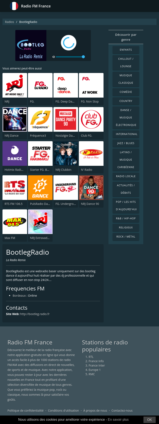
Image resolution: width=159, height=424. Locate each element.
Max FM (10, 238)
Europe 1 (95, 370)
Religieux (126, 227)
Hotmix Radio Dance (18, 170)
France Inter (97, 365)
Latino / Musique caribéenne (125, 159)
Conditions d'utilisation (63, 410)
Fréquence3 (38, 135)
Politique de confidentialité (25, 410)
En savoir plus (118, 419)
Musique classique (125, 79)
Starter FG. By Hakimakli (46, 170)
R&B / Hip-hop (126, 218)
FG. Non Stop (90, 101)
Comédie (126, 92)
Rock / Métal (125, 236)
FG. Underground (67, 204)
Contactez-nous (122, 410)
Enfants (126, 49)
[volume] (70, 56)
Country (125, 101)
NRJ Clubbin (63, 170)
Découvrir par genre (126, 37)
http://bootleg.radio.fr (34, 314)
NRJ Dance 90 (90, 204)
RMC (92, 374)
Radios (9, 22)
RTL (91, 357)
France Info (96, 361)
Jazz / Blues (126, 143)
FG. (32, 101)
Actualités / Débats (126, 189)
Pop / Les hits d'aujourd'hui (126, 205)
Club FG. (86, 135)
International (126, 134)
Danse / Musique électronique (126, 117)
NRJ (7, 101)
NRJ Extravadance (42, 238)
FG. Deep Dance (66, 101)
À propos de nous (95, 410)
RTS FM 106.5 (14, 204)
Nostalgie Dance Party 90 (72, 135)
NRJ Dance (12, 135)
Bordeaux (19, 295)
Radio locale (126, 176)
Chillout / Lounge (126, 62)
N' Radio (86, 170)
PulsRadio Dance (41, 204)
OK (149, 420)
